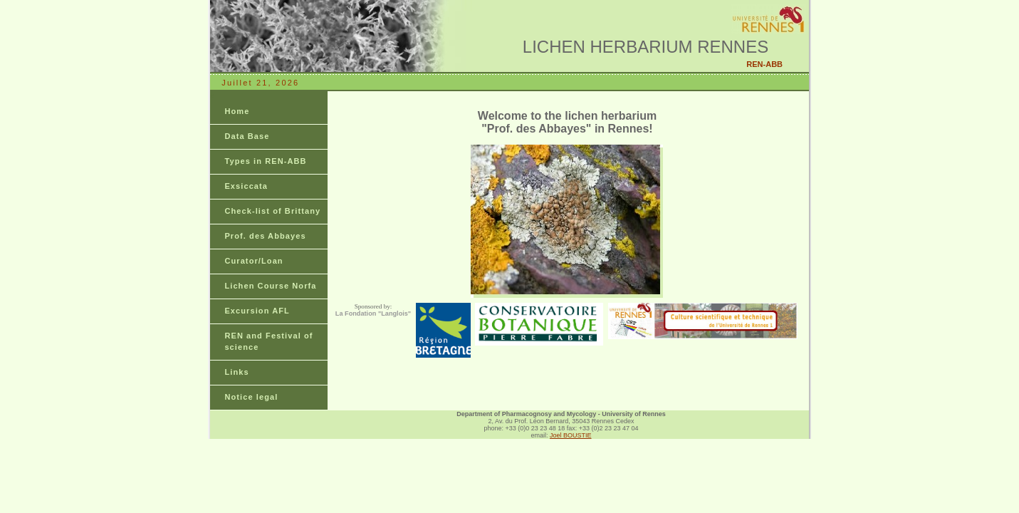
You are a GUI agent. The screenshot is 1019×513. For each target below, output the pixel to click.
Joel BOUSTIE (571, 435)
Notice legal (251, 397)
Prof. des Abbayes (264, 236)
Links (236, 372)
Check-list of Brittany (272, 211)
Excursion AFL (257, 310)
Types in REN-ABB (265, 161)
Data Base (246, 136)
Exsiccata (246, 186)
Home (236, 111)
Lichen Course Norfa (270, 285)
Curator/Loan (253, 260)
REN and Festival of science (268, 341)
